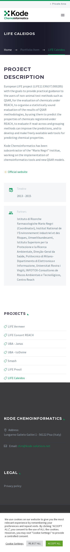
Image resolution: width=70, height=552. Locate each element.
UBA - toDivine (17, 352)
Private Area (59, 3)
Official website (17, 172)
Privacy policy (12, 486)
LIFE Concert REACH (21, 335)
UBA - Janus (15, 343)
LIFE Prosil (15, 369)
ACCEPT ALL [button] (54, 543)
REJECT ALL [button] (35, 543)
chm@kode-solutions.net (34, 446)
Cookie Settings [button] (15, 543)
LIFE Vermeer (16, 326)
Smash (12, 361)
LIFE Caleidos (16, 378)
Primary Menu (62, 15)
